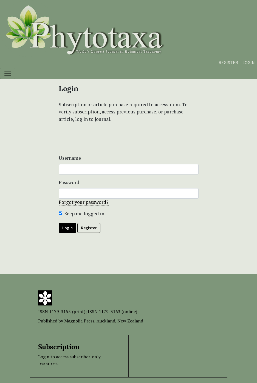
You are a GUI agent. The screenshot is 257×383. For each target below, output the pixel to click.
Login (248, 62)
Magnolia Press (79, 321)
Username (70, 158)
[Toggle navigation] (7, 73)
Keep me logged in (84, 213)
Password (69, 182)
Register (228, 62)
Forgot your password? (84, 202)
